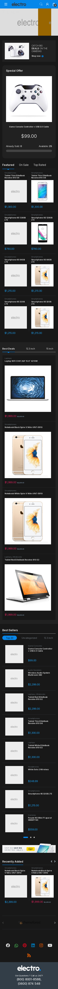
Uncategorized (29, 637)
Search (41, 4)
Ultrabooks (17, 557)
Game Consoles (35, 646)
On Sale (24, 164)
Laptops (8, 358)
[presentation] (55, 923)
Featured (8, 164)
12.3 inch (30, 348)
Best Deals (8, 348)
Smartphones (10, 173)
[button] (25, 837)
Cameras (32, 815)
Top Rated (39, 164)
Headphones (33, 767)
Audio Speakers (34, 670)
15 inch (49, 348)
